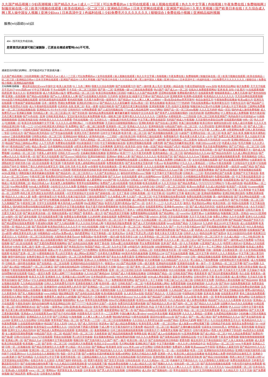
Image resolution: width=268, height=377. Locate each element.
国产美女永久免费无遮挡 (120, 256)
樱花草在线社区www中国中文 (38, 86)
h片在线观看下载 (97, 363)
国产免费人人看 (85, 367)
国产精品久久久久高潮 (206, 303)
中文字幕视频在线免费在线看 (169, 196)
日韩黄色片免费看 (50, 373)
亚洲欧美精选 (146, 123)
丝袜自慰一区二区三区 (186, 363)
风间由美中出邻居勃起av (242, 116)
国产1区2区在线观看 (21, 243)
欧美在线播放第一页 (110, 166)
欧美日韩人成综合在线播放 (189, 353)
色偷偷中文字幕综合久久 (184, 360)
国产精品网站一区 (169, 213)
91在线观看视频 (255, 89)
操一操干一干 (203, 263)
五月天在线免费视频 (71, 260)
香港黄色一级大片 (93, 213)
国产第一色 (126, 310)
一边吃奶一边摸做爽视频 (117, 199)
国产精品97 (70, 240)
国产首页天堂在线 (114, 360)
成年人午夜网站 (246, 256)
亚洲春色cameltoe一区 (176, 206)
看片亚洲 (55, 163)
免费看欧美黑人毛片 (40, 139)
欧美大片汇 (84, 159)
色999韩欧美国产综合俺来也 (60, 367)
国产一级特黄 (157, 139)
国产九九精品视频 (64, 223)
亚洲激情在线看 (186, 263)
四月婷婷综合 (144, 356)
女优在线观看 (129, 176)
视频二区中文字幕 (199, 253)
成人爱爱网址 (94, 179)
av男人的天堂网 (218, 219)
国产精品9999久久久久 (252, 346)
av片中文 (36, 209)
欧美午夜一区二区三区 (134, 133)
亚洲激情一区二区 (116, 126)
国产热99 (224, 283)
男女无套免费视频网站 (215, 146)
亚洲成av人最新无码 (227, 346)
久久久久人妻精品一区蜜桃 (197, 313)
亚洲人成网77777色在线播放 (67, 273)
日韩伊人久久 (190, 233)
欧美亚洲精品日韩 (60, 303)
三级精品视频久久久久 (94, 356)
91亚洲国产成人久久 (211, 243)
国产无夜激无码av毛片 (20, 219)
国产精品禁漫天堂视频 (116, 213)
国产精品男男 (17, 373)
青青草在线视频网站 (87, 183)
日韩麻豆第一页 (182, 159)
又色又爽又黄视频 (12, 116)
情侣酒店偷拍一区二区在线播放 (139, 129)
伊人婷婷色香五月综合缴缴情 (147, 286)
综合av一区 (179, 219)
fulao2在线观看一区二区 (238, 367)
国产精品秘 (192, 306)
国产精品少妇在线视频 (216, 356)
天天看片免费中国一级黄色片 (100, 99)
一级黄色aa (56, 306)
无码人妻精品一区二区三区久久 (97, 139)
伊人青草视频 (180, 266)
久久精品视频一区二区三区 (156, 219)
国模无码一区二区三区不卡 (208, 236)
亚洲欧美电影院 (209, 209)
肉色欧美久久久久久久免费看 (55, 119)
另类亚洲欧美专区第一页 (167, 250)
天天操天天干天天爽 (234, 270)
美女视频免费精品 (104, 336)
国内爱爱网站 (82, 233)
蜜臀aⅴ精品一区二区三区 (81, 92)
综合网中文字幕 (175, 193)
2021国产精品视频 (126, 263)
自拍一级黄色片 (39, 179)
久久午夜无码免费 (141, 153)
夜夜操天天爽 (109, 149)
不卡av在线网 (57, 89)
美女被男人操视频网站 (62, 183)
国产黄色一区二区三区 (142, 266)
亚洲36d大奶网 (187, 320)
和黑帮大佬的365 (232, 243)
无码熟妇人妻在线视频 (227, 280)
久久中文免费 (236, 216)
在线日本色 (37, 360)
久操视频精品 (212, 213)
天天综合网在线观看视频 (249, 96)
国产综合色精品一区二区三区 (18, 189)
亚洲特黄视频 (222, 126)
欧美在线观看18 (151, 183)
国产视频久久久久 (163, 363)
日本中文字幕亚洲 (110, 133)
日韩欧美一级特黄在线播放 (20, 263)
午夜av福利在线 (233, 183)
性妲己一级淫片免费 (39, 273)
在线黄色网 (99, 256)
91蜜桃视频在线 (45, 253)
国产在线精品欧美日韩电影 (163, 340)
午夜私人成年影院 (47, 153)
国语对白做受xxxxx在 (162, 316)
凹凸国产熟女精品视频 (198, 199)
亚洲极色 (82, 186)
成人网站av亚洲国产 (85, 253)
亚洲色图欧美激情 (163, 356)
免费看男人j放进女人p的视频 (60, 296)
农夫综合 (247, 300)
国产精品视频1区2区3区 (63, 159)
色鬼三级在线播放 (189, 123)
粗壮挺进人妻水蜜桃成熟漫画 (90, 176)
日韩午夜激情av (201, 330)
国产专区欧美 (79, 113)
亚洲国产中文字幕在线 (245, 173)
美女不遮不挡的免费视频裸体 (101, 206)
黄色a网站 (244, 296)
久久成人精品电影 (215, 186)
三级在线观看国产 (97, 196)
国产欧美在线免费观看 (95, 270)
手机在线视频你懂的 (38, 159)
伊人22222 (234, 306)
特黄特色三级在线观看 (149, 136)
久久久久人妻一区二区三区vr (180, 240)
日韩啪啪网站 (133, 370)
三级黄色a (161, 116)
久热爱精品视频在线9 (225, 313)
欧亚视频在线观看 (115, 186)
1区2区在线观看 (40, 163)
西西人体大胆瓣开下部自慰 (226, 330)
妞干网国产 (75, 213)
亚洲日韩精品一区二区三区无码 (210, 286)
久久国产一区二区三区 (139, 196)
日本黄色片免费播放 (109, 253)
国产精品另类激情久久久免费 (48, 346)
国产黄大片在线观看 (47, 156)
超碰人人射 (123, 156)
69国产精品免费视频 (193, 250)
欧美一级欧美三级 (111, 116)
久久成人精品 (231, 236)
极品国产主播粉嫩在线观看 (185, 326)
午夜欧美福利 (22, 303)
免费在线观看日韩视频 (199, 196)
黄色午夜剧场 (257, 113)
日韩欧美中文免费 (204, 280)
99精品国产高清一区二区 (48, 333)
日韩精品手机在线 (220, 323)
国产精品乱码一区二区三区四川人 (74, 173)
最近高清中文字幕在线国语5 (206, 340)
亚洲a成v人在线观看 (16, 370)
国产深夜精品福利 (170, 336)
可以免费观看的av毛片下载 (222, 189)
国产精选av (124, 99)
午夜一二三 (26, 126)
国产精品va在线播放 (38, 96)
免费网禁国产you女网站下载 (133, 216)
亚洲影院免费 (193, 179)
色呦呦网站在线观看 (126, 159)
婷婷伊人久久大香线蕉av (223, 253)
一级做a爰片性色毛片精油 (122, 119)
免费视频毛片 (171, 136)
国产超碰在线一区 (105, 193)
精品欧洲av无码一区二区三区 (26, 286)
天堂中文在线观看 (47, 203)
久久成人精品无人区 (140, 363)
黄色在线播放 (157, 103)
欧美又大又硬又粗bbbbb (186, 209)
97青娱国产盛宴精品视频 (26, 103)
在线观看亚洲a (231, 179)
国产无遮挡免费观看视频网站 (50, 243)
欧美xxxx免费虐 (195, 186)
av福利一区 (11, 216)
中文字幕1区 (158, 193)
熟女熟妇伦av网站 (202, 203)
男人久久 (7, 350)
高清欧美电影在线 (28, 119)
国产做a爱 (7, 336)
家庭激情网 (175, 313)
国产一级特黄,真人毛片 (149, 86)
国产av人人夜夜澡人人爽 (64, 96)
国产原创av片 (151, 179)
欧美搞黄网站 (62, 350)
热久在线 (244, 273)
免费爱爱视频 (178, 283)
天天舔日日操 (173, 293)
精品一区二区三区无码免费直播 (201, 310)
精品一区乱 (224, 109)
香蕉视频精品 (249, 156)
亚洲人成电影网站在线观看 (90, 163)
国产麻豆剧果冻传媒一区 (36, 213)
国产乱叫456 (204, 240)
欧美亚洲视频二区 (20, 183)
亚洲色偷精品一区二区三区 (168, 153)
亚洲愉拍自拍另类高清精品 (219, 350)
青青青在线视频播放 (226, 296)
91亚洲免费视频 (190, 333)
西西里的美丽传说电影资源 (86, 169)
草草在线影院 (180, 370)
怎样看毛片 (257, 360)
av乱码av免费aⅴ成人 (62, 233)
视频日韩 (78, 340)
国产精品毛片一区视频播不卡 (93, 296)
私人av (80, 300)
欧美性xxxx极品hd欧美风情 (151, 300)
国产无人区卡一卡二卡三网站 (205, 246)
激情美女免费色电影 (243, 323)
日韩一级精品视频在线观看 (205, 256)
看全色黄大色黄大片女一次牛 (196, 136)
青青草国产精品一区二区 (65, 320)
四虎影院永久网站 (12, 296)
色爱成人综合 (229, 143)
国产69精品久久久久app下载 (167, 169)
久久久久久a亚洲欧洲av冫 (70, 123)
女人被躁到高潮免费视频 (19, 333)
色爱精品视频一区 (224, 176)
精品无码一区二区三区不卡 (111, 219)
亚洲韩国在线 (156, 126)
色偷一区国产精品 (153, 146)
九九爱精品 (40, 219)
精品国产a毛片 (172, 146)
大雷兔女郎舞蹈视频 (233, 246)
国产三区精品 (60, 316)
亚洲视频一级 (121, 89)
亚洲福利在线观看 (166, 263)
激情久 (187, 203)
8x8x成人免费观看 (39, 186)
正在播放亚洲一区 (232, 250)
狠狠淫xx (110, 263)
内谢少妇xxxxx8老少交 (208, 143)
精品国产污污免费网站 (85, 250)
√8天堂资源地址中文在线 (80, 193)
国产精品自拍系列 (221, 153)
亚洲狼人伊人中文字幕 (196, 129)
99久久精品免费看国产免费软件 (245, 333)
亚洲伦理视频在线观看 (139, 143)
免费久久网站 (220, 216)
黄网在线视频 (229, 256)
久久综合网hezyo (72, 270)
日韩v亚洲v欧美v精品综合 (77, 306)
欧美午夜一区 (27, 156)
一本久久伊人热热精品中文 (190, 343)
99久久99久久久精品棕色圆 (131, 276)
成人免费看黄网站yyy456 (175, 256)
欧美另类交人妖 (129, 236)
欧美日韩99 (206, 123)
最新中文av (134, 219)
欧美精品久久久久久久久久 (219, 96)
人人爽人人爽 (217, 129)
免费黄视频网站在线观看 (144, 213)
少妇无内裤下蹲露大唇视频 (83, 326)
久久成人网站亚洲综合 (245, 153)
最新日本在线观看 (158, 290)
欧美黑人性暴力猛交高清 (71, 196)
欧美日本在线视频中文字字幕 (38, 123)
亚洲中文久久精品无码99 (21, 330)
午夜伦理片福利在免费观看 (247, 363)
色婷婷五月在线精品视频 (121, 356)
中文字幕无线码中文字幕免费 (126, 326)
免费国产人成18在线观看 (114, 183)
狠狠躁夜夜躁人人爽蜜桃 (214, 306)
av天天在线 (159, 367)
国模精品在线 (188, 336)
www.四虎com (23, 89)
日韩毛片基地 (252, 209)
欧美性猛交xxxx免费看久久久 (50, 326)
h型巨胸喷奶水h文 (25, 306)
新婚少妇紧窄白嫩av (156, 149)
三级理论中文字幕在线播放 (69, 206)
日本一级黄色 (49, 103)
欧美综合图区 (17, 316)
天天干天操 (245, 370)
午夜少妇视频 (20, 350)
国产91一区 (138, 203)
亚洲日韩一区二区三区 (41, 350)
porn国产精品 (171, 320)
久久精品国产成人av (180, 290)
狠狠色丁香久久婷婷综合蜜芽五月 (39, 166)
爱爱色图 (184, 340)
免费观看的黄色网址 (122, 280)
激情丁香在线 (101, 243)
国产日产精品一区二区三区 (244, 146)
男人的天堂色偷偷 (82, 336)
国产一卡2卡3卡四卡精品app (184, 226)
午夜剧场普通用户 (91, 149)
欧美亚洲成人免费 (215, 353)
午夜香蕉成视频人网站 (156, 283)
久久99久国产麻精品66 (96, 273)
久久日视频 (87, 129)
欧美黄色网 (100, 236)
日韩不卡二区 (30, 199)
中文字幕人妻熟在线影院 (151, 119)
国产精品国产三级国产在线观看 (165, 296)
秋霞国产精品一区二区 (97, 246)
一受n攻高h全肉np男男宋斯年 (178, 99)
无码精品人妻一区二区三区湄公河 (52, 113)
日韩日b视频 (55, 219)
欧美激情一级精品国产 (46, 229)
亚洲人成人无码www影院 (66, 129)
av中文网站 (146, 346)
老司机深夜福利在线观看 (52, 99)
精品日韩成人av (40, 183)
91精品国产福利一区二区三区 (181, 126)
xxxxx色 (225, 139)
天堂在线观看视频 (178, 216)
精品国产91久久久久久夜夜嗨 (224, 300)
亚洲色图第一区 (84, 330)
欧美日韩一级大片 (137, 340)
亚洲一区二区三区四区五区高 (125, 270)
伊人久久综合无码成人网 (89, 223)
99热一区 (248, 119)
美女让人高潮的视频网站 (234, 310)
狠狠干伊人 (203, 320)
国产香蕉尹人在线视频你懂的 (171, 113)
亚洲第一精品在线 (173, 86)
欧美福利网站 (171, 163)
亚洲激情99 (50, 286)
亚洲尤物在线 (56, 179)
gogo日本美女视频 (157, 313)
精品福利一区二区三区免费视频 (74, 256)
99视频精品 (43, 233)
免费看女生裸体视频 (75, 216)
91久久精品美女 (177, 300)
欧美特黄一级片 (108, 283)
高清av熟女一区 (139, 103)
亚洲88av (111, 156)
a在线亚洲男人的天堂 (69, 286)
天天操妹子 (253, 270)
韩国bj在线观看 (240, 203)
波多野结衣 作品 (145, 306)
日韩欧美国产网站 (183, 273)
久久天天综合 (169, 183)
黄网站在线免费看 (212, 179)
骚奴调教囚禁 (66, 293)
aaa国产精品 (247, 166)
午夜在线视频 (196, 266)
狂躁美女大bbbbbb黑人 (214, 326)
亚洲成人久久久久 (137, 126)
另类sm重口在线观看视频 (124, 243)
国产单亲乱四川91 (74, 246)
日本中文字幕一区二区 (122, 229)
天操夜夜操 (100, 333)
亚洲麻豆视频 (24, 113)
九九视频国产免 (10, 203)
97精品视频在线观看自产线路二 (124, 189)
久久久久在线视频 (154, 166)
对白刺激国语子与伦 (87, 143)
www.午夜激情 (243, 343)
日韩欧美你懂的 (162, 346)
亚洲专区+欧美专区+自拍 (128, 146)
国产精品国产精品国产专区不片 (246, 219)
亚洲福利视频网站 (211, 193)
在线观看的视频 (233, 119)
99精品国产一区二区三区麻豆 (36, 266)
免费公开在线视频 (33, 296)
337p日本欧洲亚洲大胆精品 (49, 126)
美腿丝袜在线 (49, 290)
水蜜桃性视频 (107, 290)
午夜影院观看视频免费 (22, 270)
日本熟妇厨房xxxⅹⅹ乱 (103, 276)
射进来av (104, 323)
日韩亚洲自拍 (152, 350)
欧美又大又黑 (36, 276)
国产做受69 (219, 233)
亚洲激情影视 (34, 92)
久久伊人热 (211, 283)
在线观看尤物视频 (120, 286)
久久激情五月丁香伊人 (122, 209)
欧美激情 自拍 (114, 346)
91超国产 (184, 133)
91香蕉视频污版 (50, 260)
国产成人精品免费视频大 (124, 323)
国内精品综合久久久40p (197, 153)
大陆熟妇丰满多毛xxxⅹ (67, 236)
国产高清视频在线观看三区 (163, 133)
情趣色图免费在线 (165, 229)
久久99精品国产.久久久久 (175, 260)
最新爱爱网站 (111, 310)
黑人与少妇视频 (145, 229)
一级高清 (234, 166)
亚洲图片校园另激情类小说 (250, 350)
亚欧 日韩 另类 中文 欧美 (73, 166)
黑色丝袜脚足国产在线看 (218, 173)
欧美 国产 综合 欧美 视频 (235, 133)
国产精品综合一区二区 (131, 149)
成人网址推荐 (139, 199)
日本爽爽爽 (106, 146)
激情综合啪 (147, 246)
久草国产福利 (63, 360)
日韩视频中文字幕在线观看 (57, 340)
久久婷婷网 (94, 216)
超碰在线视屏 (108, 216)
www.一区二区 (37, 370)
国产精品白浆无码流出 (36, 133)
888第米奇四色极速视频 (134, 253)
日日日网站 (211, 266)
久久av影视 (190, 296)
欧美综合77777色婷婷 (177, 103)
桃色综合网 (206, 233)
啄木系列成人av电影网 (70, 203)
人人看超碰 (107, 159)
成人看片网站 (238, 276)
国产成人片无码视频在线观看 (149, 223)
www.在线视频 (96, 186)
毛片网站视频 (126, 343)
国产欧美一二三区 (90, 320)
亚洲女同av (118, 233)
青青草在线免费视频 (96, 300)
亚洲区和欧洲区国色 (233, 193)
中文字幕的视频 (165, 343)
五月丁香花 (122, 193)
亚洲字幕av (197, 213)
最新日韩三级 (192, 193)
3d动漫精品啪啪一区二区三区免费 (84, 310)
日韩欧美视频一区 (140, 193)
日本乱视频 (43, 320)
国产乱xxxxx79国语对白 (73, 156)
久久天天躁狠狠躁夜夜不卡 (131, 290)
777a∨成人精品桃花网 (136, 109)
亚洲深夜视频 (156, 106)
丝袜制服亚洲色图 (236, 229)
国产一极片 (119, 340)
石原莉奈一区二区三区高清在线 (35, 236)
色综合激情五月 (204, 99)
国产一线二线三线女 (200, 316)
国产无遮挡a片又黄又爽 (85, 209)
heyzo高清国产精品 (177, 223)
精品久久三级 (22, 226)
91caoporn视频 (256, 186)
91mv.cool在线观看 (77, 189)
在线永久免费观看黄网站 (202, 89)
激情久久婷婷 (200, 270)
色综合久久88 (126, 169)
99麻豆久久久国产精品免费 (142, 92)
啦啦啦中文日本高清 (142, 113)
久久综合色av (78, 199)
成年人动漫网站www (149, 176)
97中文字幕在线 (40, 89)
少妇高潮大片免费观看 (80, 343)
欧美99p (193, 149)
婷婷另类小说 (22, 163)
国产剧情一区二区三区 (54, 343)
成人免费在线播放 (197, 300)
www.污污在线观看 (41, 336)
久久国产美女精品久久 (106, 173)
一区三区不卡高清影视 (172, 179)
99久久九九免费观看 (147, 336)
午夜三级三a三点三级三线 (178, 280)
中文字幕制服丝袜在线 (112, 143)
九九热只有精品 (62, 149)
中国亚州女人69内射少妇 (140, 186)
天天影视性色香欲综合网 (209, 119)
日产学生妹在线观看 (61, 133)
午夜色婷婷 (68, 163)
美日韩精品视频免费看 (170, 129)
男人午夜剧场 (51, 169)
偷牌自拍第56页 (222, 123)
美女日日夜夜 (222, 276)
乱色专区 (217, 240)
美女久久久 (19, 92)
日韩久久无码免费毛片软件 (59, 283)
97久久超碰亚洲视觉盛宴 (45, 280)
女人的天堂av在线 (134, 293)
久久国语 (49, 360)
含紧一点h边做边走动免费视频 (95, 240)
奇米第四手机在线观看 (34, 250)
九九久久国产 (71, 139)
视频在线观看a (60, 213)
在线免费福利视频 (125, 336)
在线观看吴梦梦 (229, 293)
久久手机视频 (190, 243)
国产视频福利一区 (162, 370)
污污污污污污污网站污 (211, 183)
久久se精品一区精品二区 (138, 250)
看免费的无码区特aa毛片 (59, 176)
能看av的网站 (122, 353)
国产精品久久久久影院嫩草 (115, 103)
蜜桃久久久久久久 (178, 149)
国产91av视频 (250, 263)
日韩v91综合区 (22, 336)
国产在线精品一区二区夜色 (181, 139)
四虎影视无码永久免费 (121, 306)
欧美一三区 (196, 350)
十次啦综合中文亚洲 (243, 163)
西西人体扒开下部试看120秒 (245, 356)
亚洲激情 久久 (53, 276)
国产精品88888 (249, 280)
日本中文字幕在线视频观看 (25, 260)
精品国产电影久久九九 (155, 226)
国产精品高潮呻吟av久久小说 (132, 139)
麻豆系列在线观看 (133, 166)
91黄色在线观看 (140, 316)
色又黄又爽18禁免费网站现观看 (22, 310)
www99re (185, 213)
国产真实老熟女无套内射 (139, 163)
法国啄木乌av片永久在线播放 (236, 303)
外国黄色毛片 (84, 313)
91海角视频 (75, 316)
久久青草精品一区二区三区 (154, 236)
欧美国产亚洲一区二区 (22, 253)
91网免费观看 (89, 109)
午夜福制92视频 (44, 223)
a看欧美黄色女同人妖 (24, 233)
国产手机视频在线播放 (214, 226)
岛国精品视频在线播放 (155, 270)
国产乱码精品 (25, 356)
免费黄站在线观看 (65, 143)
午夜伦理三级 (37, 176)
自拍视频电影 (164, 266)
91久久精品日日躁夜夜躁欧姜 (70, 363)
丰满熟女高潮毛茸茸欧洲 (188, 356)
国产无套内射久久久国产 (98, 340)
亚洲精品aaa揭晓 (43, 149)
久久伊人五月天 (173, 203)
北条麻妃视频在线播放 (93, 153)
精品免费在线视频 (118, 363)
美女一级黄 (91, 106)
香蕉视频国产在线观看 (231, 209)
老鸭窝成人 (234, 326)
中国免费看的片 (97, 189)
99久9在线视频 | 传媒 (93, 226)
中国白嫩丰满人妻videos (133, 313)
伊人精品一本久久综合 (77, 346)
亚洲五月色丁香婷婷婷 (86, 133)
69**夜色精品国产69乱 (17, 146)
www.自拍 (211, 86)
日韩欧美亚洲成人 (56, 116)
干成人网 (104, 326)
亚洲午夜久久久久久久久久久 (138, 116)
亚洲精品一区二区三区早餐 (227, 263)
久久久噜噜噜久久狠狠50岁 (214, 360)
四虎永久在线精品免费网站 (25, 300)
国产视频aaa (98, 346)
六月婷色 (113, 96)
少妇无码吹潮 (196, 113)
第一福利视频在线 (223, 196)
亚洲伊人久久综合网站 (23, 320)
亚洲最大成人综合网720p (76, 276)
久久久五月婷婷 (208, 109)
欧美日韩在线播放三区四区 (111, 92)
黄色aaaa (167, 209)
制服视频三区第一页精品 (235, 213)
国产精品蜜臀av (24, 229)
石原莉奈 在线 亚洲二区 (71, 106)
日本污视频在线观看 (83, 350)
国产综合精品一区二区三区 (50, 189)
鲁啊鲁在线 (140, 333)
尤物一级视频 (213, 250)
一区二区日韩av (169, 323)
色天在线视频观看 (75, 179)
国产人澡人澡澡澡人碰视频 (238, 340)
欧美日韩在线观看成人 (107, 129)
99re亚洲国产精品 (93, 203)
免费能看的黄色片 (187, 92)
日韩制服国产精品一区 (159, 273)
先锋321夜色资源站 (181, 236)
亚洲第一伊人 (165, 353)
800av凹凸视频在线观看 (122, 300)
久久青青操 (244, 189)
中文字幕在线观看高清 (248, 176)
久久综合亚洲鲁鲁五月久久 (225, 320)
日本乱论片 (16, 133)
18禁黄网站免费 (235, 129)
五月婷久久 (100, 119)
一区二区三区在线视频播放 (116, 320)
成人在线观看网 (249, 223)
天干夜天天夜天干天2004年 (170, 306)
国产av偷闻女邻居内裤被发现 (98, 353)
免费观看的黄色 (115, 163)
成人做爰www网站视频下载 (194, 323)
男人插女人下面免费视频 (204, 260)
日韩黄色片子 (151, 330)
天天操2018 (195, 223)
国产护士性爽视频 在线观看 (54, 199)
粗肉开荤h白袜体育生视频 (57, 209)
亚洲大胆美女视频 (248, 266)
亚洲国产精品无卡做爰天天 (110, 367)
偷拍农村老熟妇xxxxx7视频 (136, 173)
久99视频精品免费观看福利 (198, 176)
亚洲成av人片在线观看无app (36, 313)
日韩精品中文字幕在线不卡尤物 (98, 266)
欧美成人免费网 (163, 159)
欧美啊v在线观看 (193, 96)
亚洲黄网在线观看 (134, 350)
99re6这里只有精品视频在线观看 (19, 99)
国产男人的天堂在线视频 (111, 370)
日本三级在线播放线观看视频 (126, 330)
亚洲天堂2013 (94, 199)
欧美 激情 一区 (205, 296)
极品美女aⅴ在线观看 (197, 219)
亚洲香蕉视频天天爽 (86, 283)
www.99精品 (51, 293)
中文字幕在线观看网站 (20, 149)
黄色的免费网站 (82, 280)
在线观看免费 (205, 92)
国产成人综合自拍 (20, 209)
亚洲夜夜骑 (176, 96)
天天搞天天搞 (255, 276)
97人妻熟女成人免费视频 (235, 113)
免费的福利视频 (227, 266)
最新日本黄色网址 (183, 276)
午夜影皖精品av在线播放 (26, 290)
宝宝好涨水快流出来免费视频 (83, 116)
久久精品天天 (230, 370)
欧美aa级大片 (245, 99)
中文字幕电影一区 (101, 233)
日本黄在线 (89, 370)
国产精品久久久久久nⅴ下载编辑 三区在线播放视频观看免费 (207, 156)
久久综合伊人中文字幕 (46, 356)
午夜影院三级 (27, 203)
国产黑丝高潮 (39, 226)
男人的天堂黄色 (64, 253)
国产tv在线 (43, 306)
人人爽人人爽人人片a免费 (97, 316)
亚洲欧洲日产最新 (145, 343)
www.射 (95, 159)
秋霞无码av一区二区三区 (220, 343)
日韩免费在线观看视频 (205, 290)
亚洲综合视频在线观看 (111, 250)
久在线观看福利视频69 (30, 323)
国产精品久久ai (32, 340)
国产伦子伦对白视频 (64, 313)
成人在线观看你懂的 (51, 240)
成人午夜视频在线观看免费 (213, 166)
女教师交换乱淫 (35, 256)
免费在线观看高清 (240, 360)
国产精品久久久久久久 (143, 156)
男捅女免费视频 (66, 103)
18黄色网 (158, 143)
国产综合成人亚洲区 (166, 123)
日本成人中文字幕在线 (233, 106)
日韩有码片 (74, 109)
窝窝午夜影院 (95, 360)
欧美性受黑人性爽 (149, 323)
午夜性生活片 (238, 103)
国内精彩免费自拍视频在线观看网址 (33, 206)
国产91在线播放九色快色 (92, 96)
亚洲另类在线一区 (70, 356)
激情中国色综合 (16, 256)
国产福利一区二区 (183, 303)
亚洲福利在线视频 (52, 300)
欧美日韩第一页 (208, 149)
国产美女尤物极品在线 (231, 290)
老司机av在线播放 (70, 229)
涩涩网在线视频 (167, 92)
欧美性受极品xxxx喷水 (131, 206)
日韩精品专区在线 (33, 367)
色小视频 (50, 256)
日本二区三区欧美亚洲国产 (212, 116)
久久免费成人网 (116, 196)
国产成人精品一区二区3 (213, 333)
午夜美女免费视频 (228, 336)
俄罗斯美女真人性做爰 (69, 370)
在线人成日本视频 (242, 123)
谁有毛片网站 (100, 306)
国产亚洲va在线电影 (226, 169)
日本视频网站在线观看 (60, 146)
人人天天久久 (216, 367)
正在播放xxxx (145, 159)
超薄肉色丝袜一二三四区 (103, 136)
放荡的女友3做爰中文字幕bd (134, 96)
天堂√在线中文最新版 (177, 106)
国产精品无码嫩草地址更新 (179, 143)
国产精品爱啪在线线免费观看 (18, 223)
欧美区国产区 (165, 156)
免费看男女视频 (169, 330)
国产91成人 (181, 316)
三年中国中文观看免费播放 (199, 169)
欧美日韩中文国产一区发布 (101, 303)
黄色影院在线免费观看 (139, 367)
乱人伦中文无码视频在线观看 (205, 370)
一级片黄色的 (142, 169)
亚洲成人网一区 (14, 340)
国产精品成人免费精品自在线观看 (55, 330)
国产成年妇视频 (27, 216)
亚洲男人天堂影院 (172, 176)
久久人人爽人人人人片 (179, 367)
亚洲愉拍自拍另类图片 (147, 256)
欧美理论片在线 (19, 106)
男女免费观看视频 (149, 243)
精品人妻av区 (39, 146)
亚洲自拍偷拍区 (96, 156)
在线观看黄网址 (154, 206)
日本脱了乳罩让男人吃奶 (139, 233)
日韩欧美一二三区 (193, 173)
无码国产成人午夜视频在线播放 (128, 273)
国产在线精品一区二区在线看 (53, 263)
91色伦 (16, 246)
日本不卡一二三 (154, 203)
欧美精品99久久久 (252, 320)
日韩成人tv (136, 179)
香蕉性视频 (247, 326)
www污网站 (155, 109)
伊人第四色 (65, 250)
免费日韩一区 (238, 126)
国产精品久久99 (160, 96)
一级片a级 (113, 236)
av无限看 (65, 169)
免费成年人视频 (181, 346)
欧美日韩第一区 (222, 203)
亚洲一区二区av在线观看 (49, 246)
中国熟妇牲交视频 (192, 293)
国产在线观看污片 (125, 86)
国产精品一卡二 (101, 280)
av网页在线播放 (24, 326)
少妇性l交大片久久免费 (63, 186)
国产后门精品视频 (251, 179)
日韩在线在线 (132, 360)
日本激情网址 (31, 240)
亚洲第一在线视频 (15, 96)
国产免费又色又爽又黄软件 (229, 136)
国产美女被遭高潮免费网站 (233, 159)
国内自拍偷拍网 (40, 303)
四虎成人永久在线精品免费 (210, 229)
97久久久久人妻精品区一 (194, 163)
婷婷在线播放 (110, 169)
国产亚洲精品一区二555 (95, 286)
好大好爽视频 (152, 260)
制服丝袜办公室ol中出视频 (205, 106)
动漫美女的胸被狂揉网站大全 (232, 206)
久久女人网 (215, 270)
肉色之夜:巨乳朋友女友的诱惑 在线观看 (42, 193)
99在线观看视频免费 (16, 276)
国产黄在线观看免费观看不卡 (234, 149)
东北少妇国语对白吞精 (239, 233)
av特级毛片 (134, 246)
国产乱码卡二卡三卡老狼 (149, 280)
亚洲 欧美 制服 (212, 293)
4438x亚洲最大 (10, 173)
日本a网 (104, 209)
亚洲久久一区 (200, 367)
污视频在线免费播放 (132, 260)
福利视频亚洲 (12, 250)
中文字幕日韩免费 (207, 336)
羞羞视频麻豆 (101, 330)
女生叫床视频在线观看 (204, 159)
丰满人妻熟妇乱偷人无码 (157, 189)
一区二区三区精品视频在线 (20, 109)
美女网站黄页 (175, 310)
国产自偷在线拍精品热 (66, 266)
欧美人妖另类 (64, 86)
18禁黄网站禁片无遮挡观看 (234, 260)
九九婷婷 (208, 223)
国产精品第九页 (236, 226)
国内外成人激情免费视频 (245, 109)
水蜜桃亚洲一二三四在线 (182, 116)
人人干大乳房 (46, 143)
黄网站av (51, 370)
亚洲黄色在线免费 (18, 139)
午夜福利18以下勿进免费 (149, 240)
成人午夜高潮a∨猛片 (54, 92)
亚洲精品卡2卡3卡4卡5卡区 (52, 109)
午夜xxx (158, 163)
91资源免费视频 (95, 123)
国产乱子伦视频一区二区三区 (247, 199)
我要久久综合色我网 (102, 86)
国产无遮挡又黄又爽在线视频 (131, 106)
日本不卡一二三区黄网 (105, 313)
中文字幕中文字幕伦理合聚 (167, 173)
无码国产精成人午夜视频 (180, 119)
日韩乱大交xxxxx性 (68, 153)
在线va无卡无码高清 (209, 139)
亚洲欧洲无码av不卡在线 (95, 229)
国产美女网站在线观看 (246, 196)
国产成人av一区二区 (176, 89)
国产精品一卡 (177, 199)
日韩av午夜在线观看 (220, 163)
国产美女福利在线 (251, 316)
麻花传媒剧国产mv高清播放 (181, 166)
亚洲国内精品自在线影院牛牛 (87, 263)
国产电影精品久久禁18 (159, 303)
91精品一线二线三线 (87, 290)
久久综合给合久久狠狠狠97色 (43, 353)
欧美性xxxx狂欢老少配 (49, 270)
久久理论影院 (206, 126)
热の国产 (159, 89)
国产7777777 (78, 303)
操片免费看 (243, 86)
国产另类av (24, 280)
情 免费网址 (72, 126)
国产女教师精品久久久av (226, 316)
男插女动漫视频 (62, 336)
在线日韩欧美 (106, 106)
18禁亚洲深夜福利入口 (148, 209)
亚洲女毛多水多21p (123, 240)
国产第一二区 (105, 89)
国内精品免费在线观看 (101, 113)
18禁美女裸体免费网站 (86, 146)
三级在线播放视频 (20, 136)
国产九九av (114, 176)
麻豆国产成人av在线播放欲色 (164, 333)
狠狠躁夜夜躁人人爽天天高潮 (231, 92)
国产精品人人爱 (185, 229)
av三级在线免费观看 (141, 89)
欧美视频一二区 (31, 343)
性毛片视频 (244, 143)
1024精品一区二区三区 (22, 153)
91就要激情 (256, 159)
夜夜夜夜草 (200, 273)
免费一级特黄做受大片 (44, 196)
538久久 (72, 323)
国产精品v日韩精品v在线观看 (150, 310)
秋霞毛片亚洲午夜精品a (118, 203)
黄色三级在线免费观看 (252, 293)
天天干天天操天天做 (200, 216)
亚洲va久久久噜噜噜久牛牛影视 (102, 260)
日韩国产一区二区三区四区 (170, 186)
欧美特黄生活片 (220, 103)
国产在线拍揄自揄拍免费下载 (36, 363)
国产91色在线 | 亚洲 (34, 116)
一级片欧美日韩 (126, 136)
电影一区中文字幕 (71, 353)
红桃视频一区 (12, 123)
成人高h (146, 370)
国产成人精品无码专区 (202, 206)
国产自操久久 (179, 189)
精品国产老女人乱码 (55, 323)
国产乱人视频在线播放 (30, 293)
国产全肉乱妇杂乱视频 (80, 243)
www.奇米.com (131, 346)
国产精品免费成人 (188, 183)
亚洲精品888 (70, 136)
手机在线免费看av (201, 103)
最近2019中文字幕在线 (226, 223)
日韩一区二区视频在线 (17, 346)
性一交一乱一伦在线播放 (175, 350)
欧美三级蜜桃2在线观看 (178, 286)
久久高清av (123, 179)
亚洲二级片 (28, 246)
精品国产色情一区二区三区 (78, 333)
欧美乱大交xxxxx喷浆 (106, 343)
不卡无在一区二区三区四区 (82, 89)
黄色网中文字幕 (66, 290)
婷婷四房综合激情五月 (238, 353)
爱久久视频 (66, 280)
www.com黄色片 (221, 199)
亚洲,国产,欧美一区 (171, 243)
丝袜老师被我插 (195, 283)
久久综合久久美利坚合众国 (147, 320)
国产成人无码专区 (88, 323)
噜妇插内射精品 (121, 316)
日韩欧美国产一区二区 (130, 283)
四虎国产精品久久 (155, 293)
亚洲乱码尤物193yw (88, 103)
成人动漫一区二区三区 (30, 169)
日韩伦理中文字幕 (204, 276)
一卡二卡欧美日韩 (250, 236)
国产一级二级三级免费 (92, 126)
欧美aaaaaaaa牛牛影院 (203, 346)
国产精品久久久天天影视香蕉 (79, 219)
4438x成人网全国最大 (159, 276)
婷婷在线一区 (79, 360)
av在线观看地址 (197, 189)
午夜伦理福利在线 (195, 86)
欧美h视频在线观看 (111, 293)
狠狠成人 (83, 136)
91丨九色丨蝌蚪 (81, 86)
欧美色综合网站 (227, 86)
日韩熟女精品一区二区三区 (47, 136)
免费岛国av (87, 236)
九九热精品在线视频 (31, 283)
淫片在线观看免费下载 (50, 216)
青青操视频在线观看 (249, 169)
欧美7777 (125, 153)
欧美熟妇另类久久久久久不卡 (64, 226)
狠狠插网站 (69, 300)
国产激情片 (185, 330)
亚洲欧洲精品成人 (241, 139)
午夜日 (76, 149)
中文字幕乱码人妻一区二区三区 (124, 226)
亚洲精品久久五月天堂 (39, 316)
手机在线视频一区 (83, 119)
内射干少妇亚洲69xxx (14, 353)
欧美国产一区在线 (237, 186)
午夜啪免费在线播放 (225, 99)
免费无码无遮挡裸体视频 (131, 303)
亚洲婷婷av (113, 153)
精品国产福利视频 (192, 146)
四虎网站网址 (212, 113)
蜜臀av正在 (33, 373)
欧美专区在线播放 (158, 199)
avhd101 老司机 (158, 216)
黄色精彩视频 (74, 99)
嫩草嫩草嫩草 (122, 113)
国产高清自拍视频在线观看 (215, 363)
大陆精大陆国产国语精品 (36, 129)
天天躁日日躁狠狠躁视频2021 (121, 123)
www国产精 (109, 179)
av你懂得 (93, 166)
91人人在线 (140, 296)
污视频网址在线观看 (53, 310)
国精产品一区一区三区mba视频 (181, 109)
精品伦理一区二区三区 (156, 326)
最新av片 (53, 250)
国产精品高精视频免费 (120, 333)
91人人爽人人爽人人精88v (146, 99)
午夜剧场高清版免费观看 (118, 223)
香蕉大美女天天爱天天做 (168, 233)
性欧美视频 (135, 183)
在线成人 (58, 139)
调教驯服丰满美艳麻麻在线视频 (36, 173)
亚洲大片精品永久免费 (144, 353)
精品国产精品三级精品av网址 (21, 143)
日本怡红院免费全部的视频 (244, 286)
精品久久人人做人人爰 (17, 196)
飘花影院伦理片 (10, 363)
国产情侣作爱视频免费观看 (223, 273)
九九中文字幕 (118, 246)
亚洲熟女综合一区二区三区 (205, 133)
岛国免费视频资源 (240, 283)
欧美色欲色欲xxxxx (122, 296)
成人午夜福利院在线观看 (43, 106)
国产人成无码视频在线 (110, 109)
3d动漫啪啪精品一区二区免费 (171, 246)
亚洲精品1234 (156, 253)
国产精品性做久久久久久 (109, 350)
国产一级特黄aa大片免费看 (238, 240)
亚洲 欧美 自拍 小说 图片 (231, 89)
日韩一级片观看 (146, 263)
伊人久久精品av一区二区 (155, 360)
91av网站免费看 (19, 186)
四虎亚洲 (7, 92)
